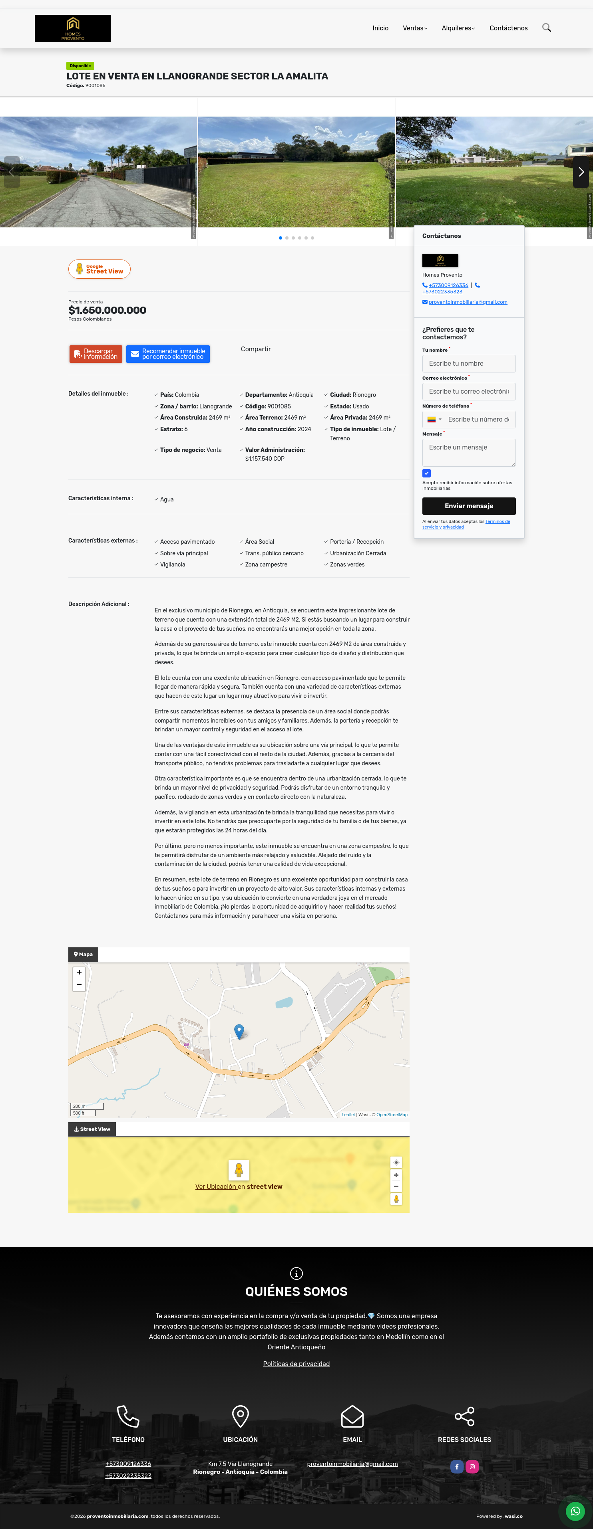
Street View (100, 269)
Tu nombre (436, 350)
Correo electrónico (446, 377)
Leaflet (348, 1114)
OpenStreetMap (392, 1114)
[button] (280, 238)
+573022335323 (442, 292)
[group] (98, 172)
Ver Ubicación (216, 1186)
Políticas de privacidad (296, 1364)
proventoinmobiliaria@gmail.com (468, 302)
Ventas (413, 28)
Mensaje (433, 433)
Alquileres (457, 28)
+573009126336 (448, 285)
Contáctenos (509, 28)
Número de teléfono (447, 405)
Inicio (381, 28)
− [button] (79, 985)
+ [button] (79, 973)
